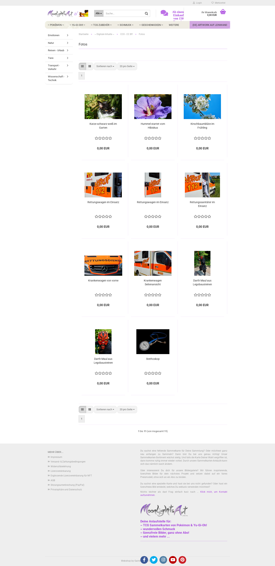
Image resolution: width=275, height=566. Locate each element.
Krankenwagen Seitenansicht (153, 282)
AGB (53, 480)
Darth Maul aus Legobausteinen (202, 282)
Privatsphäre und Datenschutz (66, 489)
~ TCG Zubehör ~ (101, 25)
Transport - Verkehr (54, 67)
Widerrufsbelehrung (61, 466)
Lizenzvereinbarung (61, 471)
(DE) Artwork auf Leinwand (209, 25)
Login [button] (197, 3)
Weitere (174, 25)
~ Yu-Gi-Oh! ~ (77, 25)
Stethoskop (153, 358)
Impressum (56, 457)
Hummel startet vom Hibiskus (153, 125)
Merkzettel (218, 3)
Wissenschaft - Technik (56, 78)
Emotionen (53, 35)
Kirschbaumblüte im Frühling (202, 125)
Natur (51, 42)
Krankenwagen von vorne (103, 280)
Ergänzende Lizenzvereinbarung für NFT (71, 475)
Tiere (50, 58)
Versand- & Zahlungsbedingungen (68, 461)
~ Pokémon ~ (56, 25)
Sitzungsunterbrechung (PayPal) (67, 485)
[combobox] (105, 66)
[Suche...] (99, 13)
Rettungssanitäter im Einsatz (202, 204)
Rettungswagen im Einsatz (103, 202)
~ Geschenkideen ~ (151, 25)
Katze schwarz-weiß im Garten (103, 125)
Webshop (126, 561)
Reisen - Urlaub (56, 50)
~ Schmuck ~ (125, 25)
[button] (82, 66)
